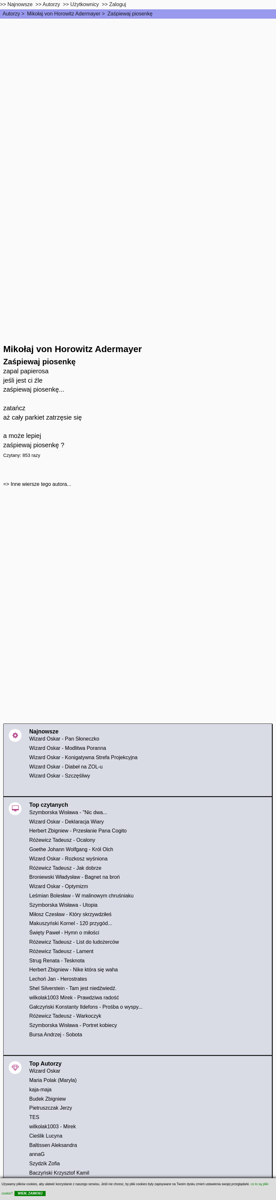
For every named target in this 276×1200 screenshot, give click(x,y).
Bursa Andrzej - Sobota (55, 1034)
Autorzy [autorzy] (51, 4)
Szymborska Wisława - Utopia (63, 905)
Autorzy (11, 13)
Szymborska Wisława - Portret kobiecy (73, 1025)
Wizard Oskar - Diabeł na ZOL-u (66, 766)
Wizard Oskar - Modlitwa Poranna (67, 748)
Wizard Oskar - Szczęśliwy (59, 775)
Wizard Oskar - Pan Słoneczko (64, 738)
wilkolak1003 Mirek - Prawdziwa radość (74, 997)
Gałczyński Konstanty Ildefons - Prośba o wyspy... (86, 1007)
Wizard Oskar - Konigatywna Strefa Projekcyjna (83, 757)
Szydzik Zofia (44, 1163)
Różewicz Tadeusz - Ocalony (62, 840)
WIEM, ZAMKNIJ (30, 1193)
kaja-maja (40, 1089)
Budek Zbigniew (47, 1099)
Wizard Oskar (44, 1071)
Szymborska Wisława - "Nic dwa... (68, 812)
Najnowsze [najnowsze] (19, 4)
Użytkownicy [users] (84, 4)
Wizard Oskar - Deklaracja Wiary (66, 821)
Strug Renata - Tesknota (57, 960)
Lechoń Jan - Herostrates (58, 979)
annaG (37, 1154)
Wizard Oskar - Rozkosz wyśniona (68, 858)
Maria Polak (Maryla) (53, 1080)
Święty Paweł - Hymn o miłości (64, 932)
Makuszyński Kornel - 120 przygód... (70, 923)
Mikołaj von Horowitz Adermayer (64, 13)
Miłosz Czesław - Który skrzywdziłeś (70, 914)
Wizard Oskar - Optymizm (58, 886)
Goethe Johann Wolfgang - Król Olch (71, 849)
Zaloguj (117, 4)
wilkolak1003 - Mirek (52, 1126)
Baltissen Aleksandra (53, 1145)
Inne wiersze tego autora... (41, 484)
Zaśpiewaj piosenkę (130, 13)
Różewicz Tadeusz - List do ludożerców (74, 942)
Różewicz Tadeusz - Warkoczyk (65, 1016)
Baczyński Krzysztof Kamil (59, 1173)
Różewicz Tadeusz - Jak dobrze (65, 868)
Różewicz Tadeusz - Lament (61, 951)
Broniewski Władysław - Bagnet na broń (74, 877)
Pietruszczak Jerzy (50, 1108)
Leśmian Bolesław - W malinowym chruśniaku (81, 895)
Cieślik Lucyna (45, 1136)
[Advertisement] (138, 67)
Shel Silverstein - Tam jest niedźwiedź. (73, 988)
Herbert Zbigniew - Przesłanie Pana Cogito (78, 830)
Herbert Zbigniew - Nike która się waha (73, 969)
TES (34, 1117)
